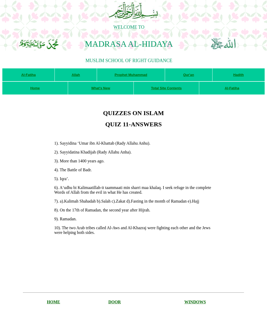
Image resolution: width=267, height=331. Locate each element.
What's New (100, 88)
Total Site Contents (166, 88)
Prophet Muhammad (130, 75)
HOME (53, 302)
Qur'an (188, 75)
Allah (76, 75)
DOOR (114, 302)
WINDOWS (195, 302)
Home (35, 88)
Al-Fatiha (28, 75)
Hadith (238, 75)
